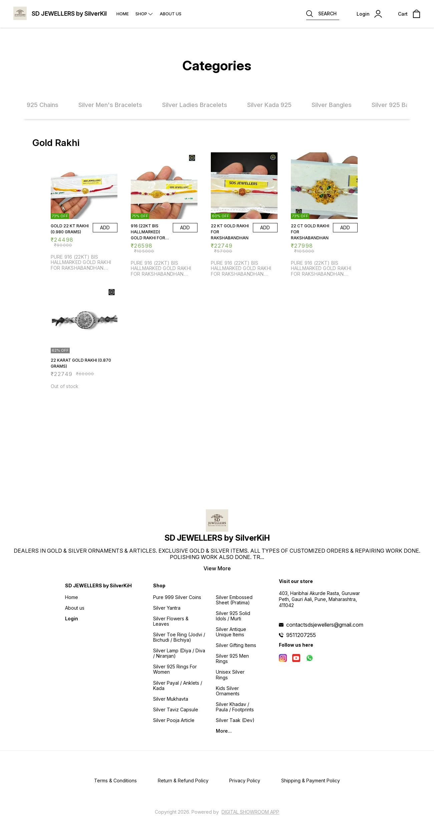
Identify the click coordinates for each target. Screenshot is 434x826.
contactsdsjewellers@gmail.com (324, 625)
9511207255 (301, 635)
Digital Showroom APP (250, 812)
